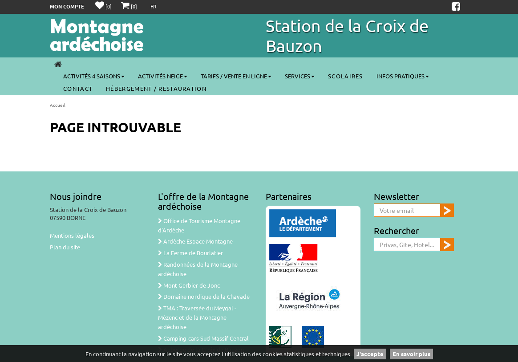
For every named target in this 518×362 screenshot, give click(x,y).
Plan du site (65, 247)
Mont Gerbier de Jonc (189, 285)
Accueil (57, 105)
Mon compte (67, 6)
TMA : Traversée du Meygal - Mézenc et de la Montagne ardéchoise (197, 317)
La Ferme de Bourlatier (190, 252)
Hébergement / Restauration (156, 88)
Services (300, 76)
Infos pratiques (402, 76)
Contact (78, 88)
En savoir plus (411, 354)
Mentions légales (72, 235)
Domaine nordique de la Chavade (204, 296)
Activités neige (162, 76)
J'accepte (370, 354)
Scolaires (345, 76)
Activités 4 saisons (94, 76)
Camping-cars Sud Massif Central (203, 338)
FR (153, 6)
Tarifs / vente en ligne (236, 76)
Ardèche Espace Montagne (195, 241)
